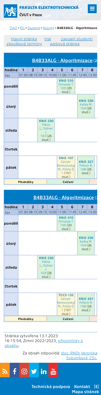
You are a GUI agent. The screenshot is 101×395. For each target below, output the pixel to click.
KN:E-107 (66, 158)
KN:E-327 (86, 161)
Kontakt (82, 386)
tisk (47, 38)
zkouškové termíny (24, 43)
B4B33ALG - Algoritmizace (62, 60)
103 (43, 136)
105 (63, 88)
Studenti (33, 28)
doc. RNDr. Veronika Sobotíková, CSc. (79, 355)
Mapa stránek (85, 391)
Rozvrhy (48, 28)
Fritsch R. (86, 165)
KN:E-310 (66, 80)
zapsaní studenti (77, 38)
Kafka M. (86, 104)
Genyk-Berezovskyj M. (66, 165)
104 (83, 108)
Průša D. (68, 169)
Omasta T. (66, 84)
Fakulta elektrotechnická (49, 7)
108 (83, 169)
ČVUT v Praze (30, 14)
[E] (96, 386)
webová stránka (64, 43)
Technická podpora (51, 386)
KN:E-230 (86, 100)
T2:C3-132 (66, 295)
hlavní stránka (24, 38)
